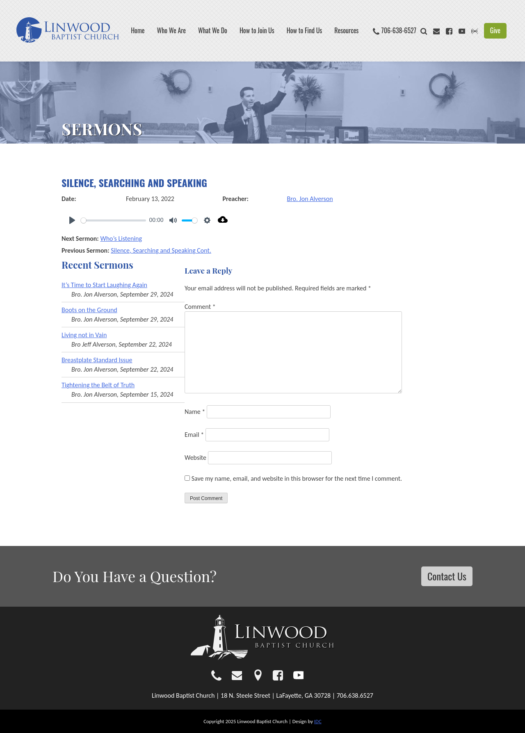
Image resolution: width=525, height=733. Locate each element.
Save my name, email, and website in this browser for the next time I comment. (297, 478)
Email (194, 434)
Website (195, 457)
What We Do (212, 30)
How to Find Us (304, 30)
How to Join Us (257, 30)
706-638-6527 (398, 30)
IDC (318, 721)
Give (495, 30)
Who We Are (171, 30)
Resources (346, 30)
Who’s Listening (121, 238)
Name (195, 412)
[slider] (113, 220)
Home (137, 30)
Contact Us (446, 576)
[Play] (72, 220)
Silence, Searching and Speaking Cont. (161, 250)
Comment (200, 307)
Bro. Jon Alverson (310, 199)
